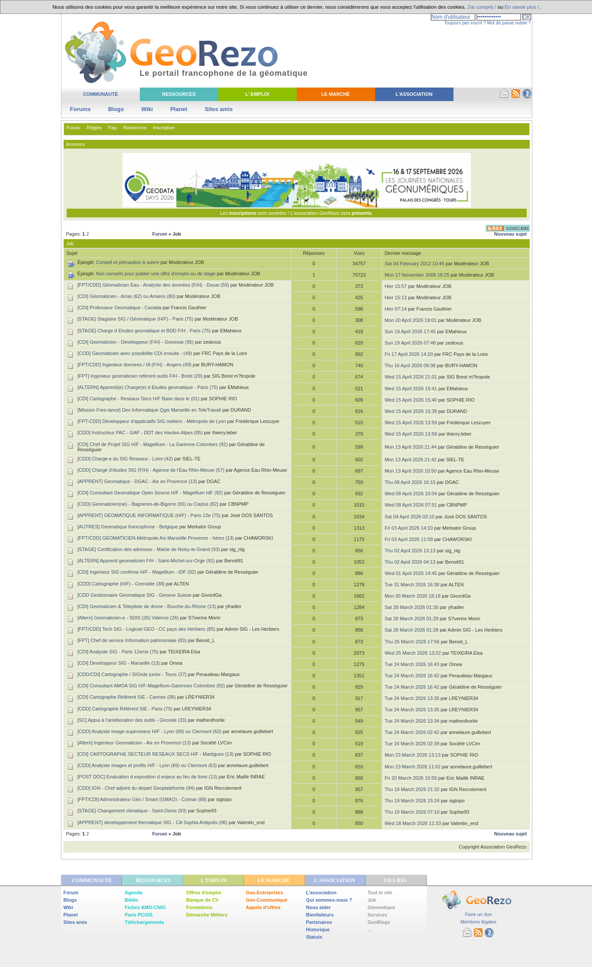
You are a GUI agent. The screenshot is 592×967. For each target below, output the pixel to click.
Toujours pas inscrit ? (465, 22)
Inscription (164, 127)
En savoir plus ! (522, 7)
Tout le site (380, 892)
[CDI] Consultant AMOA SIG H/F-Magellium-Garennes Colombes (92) (151, 685)
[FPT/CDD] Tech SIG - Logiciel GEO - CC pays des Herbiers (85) (146, 629)
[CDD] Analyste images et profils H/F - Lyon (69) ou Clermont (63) (147, 765)
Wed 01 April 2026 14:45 (411, 573)
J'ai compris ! (482, 7)
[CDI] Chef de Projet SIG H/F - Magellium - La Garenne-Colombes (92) (153, 444)
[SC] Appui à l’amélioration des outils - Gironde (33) (132, 720)
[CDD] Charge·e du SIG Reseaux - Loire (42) (125, 458)
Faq (112, 127)
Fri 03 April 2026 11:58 (409, 539)
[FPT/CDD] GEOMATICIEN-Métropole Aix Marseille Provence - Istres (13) (156, 538)
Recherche (134, 127)
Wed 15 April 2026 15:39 (411, 411)
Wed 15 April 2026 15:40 (411, 399)
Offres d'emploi (203, 892)
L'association (321, 892)
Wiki (147, 109)
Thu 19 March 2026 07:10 (412, 812)
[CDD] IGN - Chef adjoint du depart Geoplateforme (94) (136, 788)
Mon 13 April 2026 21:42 (410, 459)
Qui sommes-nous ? (329, 900)
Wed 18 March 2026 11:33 (413, 823)
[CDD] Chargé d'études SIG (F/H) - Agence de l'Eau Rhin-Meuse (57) (151, 470)
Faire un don (478, 914)
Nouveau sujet (510, 234)
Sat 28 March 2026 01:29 (412, 618)
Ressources (179, 94)
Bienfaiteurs (320, 914)
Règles (94, 127)
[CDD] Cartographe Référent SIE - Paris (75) (125, 708)
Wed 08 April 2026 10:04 (411, 493)
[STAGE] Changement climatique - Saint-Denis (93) (132, 810)
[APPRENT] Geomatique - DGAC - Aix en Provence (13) (137, 481)
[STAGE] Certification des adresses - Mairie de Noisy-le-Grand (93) (149, 549)
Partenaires (319, 922)
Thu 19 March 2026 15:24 (412, 800)
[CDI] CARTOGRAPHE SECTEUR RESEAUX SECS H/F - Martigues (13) (155, 754)
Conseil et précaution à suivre (127, 262)
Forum (74, 127)
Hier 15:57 (396, 286)
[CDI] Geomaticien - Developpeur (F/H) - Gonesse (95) (136, 342)
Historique (318, 929)
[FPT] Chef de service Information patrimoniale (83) (132, 640)
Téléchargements (144, 922)
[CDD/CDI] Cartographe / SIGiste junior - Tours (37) (132, 674)
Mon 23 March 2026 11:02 (412, 766)
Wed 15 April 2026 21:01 (411, 376)
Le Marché (335, 94)
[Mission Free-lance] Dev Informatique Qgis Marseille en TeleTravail (149, 409)
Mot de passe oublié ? (509, 22)
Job (372, 900)
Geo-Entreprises (264, 892)
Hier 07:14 (396, 308)
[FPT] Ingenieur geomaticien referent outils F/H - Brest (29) (140, 376)
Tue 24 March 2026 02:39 (412, 743)
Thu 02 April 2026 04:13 (410, 562)
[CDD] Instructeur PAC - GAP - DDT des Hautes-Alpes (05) (140, 432)
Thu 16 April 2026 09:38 (410, 365)
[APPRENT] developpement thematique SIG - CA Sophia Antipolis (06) (152, 822)
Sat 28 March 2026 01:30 (412, 607)
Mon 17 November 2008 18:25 (417, 274)
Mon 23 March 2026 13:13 (412, 754)
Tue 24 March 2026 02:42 (412, 732)
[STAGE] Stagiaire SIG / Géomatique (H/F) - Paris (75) (135, 318)
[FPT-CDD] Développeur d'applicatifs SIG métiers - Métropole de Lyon (152, 421)
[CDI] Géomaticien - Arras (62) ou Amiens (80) (127, 296)
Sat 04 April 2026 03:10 (409, 516)
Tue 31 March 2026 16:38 (412, 584)
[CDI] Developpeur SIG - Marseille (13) (119, 663)
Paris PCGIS (138, 914)
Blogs (116, 109)
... (370, 929)
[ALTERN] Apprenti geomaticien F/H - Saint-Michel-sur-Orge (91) (146, 560)
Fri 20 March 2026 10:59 (411, 778)
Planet (178, 109)
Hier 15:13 (396, 297)
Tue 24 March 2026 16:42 (412, 675)
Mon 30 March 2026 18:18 (412, 595)
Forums (80, 109)
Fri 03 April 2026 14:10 (409, 528)
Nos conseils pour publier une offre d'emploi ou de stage (156, 273)
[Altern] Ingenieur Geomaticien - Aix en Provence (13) (134, 742)
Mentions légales (478, 921)
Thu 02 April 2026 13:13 (410, 550)
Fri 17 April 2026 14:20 (409, 354)
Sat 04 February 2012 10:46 (414, 263)
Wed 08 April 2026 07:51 (411, 504)
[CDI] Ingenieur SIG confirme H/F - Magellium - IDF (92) (137, 572)
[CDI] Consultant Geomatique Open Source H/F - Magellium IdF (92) (150, 492)
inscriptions (243, 213)
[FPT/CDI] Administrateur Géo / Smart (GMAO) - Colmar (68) (142, 799)
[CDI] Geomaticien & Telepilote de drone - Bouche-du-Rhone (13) (147, 606)
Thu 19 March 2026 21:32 (412, 789)
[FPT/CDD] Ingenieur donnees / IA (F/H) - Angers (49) (135, 364)
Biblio (131, 900)
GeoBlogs (379, 922)
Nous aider (318, 907)
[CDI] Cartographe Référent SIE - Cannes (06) (127, 697)
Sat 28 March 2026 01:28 (412, 629)
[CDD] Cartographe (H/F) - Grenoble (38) (121, 583)
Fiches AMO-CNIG (145, 907)
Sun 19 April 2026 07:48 (410, 342)
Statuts (314, 937)
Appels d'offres (263, 907)
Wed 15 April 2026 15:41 (411, 388)
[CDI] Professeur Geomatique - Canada (120, 307)
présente (362, 213)
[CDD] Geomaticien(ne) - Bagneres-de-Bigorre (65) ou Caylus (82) (148, 504)
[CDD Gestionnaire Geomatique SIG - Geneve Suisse (135, 595)
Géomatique (382, 907)
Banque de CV (202, 900)
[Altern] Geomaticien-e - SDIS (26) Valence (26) (128, 617)
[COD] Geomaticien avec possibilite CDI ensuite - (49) (135, 353)
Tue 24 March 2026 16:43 (412, 664)
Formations (199, 907)
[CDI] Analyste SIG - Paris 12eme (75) (118, 651)
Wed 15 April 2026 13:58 (411, 433)
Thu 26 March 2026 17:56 (412, 641)
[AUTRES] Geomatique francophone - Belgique (128, 526)
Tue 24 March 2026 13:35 (412, 698)
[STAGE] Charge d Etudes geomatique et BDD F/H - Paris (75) (144, 330)
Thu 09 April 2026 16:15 (410, 482)
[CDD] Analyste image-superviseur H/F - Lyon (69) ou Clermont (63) (149, 731)
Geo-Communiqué (266, 900)
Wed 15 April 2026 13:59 (411, 422)
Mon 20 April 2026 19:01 (410, 320)
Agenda (133, 892)
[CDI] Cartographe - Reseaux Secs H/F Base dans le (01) (139, 398)
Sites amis (219, 109)
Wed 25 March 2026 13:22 (413, 653)
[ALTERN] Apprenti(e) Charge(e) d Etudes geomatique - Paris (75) (148, 387)
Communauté (100, 94)
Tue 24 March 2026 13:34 (412, 721)
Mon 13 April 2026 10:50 (410, 470)
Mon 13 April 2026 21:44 (410, 447)
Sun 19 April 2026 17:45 (410, 331)
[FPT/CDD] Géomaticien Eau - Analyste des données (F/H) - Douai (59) (153, 284)
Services (377, 914)
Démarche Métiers (206, 914)
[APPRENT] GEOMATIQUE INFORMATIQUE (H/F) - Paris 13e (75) (149, 515)
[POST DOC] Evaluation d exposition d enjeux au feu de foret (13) (147, 776)
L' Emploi (257, 94)
